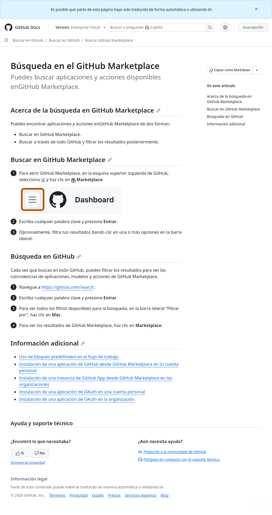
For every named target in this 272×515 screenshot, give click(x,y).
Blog (165, 495)
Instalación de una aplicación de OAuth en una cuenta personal (82, 392)
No (40, 453)
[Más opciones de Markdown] (256, 70)
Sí (20, 453)
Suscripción (253, 27)
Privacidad (79, 495)
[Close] (257, 9)
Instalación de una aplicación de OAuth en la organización (76, 399)
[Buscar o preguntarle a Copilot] (161, 27)
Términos (57, 495)
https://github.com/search (67, 287)
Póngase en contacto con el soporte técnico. (179, 459)
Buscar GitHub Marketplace (109, 40)
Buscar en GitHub (28, 40)
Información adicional (48, 343)
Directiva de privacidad (28, 462)
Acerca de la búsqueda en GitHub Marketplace (85, 110)
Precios (114, 495)
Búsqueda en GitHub (46, 256)
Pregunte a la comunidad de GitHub (172, 451)
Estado (98, 495)
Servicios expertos (140, 495)
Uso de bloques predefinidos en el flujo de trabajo (68, 357)
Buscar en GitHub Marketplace (61, 159)
